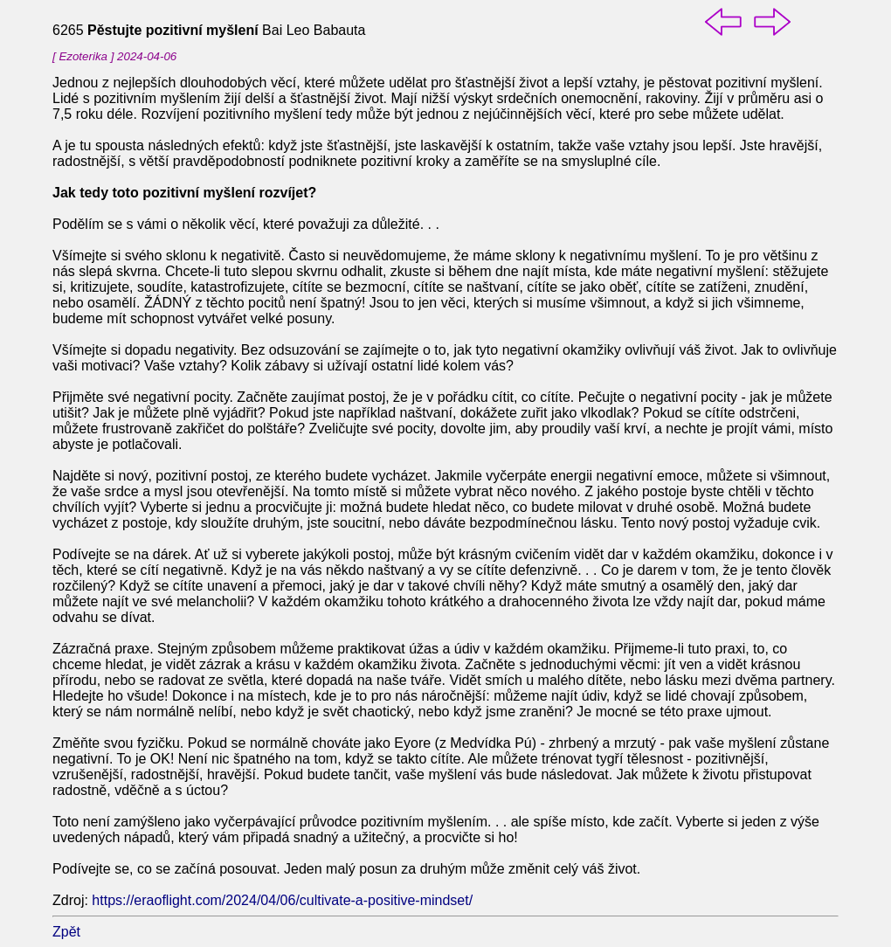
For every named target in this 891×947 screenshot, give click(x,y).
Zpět (66, 931)
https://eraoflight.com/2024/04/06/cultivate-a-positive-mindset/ (282, 900)
